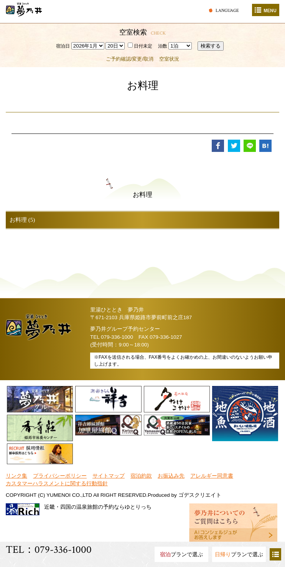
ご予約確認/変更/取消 (129, 59)
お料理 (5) (22, 220)
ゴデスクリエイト (199, 495)
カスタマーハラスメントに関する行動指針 (57, 483)
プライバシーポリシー (60, 476)
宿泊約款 (141, 476)
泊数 (162, 46)
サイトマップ (108, 476)
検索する (211, 46)
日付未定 (140, 46)
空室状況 (169, 59)
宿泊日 (63, 46)
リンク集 (16, 476)
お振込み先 (171, 476)
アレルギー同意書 (211, 476)
